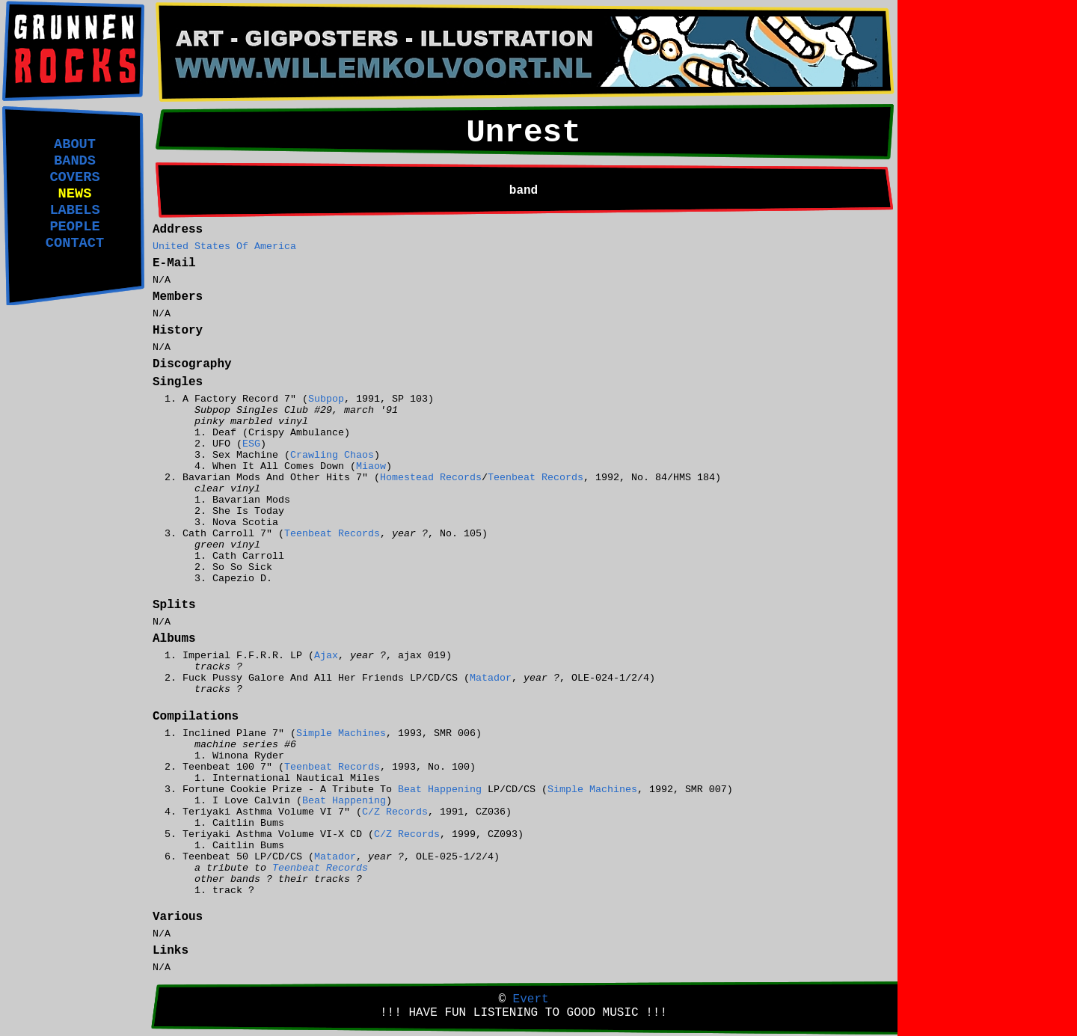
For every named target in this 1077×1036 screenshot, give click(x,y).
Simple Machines (341, 733)
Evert (531, 999)
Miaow (371, 466)
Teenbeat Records (535, 477)
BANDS (75, 161)
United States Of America (224, 246)
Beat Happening (440, 789)
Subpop (326, 399)
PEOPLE (74, 226)
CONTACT (75, 243)
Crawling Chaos (332, 455)
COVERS (74, 177)
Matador (491, 678)
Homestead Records (431, 477)
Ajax (326, 655)
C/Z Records (395, 812)
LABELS (74, 210)
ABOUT (75, 144)
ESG (251, 444)
